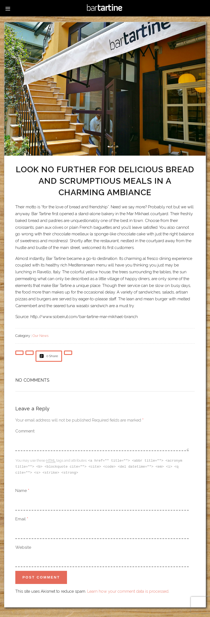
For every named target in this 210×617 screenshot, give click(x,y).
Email (20, 518)
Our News (40, 336)
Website (23, 546)
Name (21, 489)
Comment (24, 431)
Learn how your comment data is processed (127, 590)
